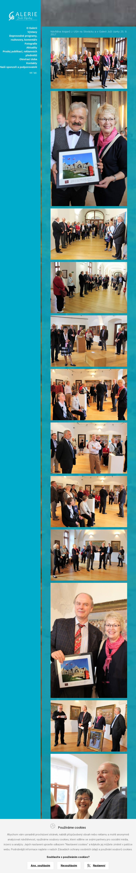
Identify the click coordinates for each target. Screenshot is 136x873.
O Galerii (32, 28)
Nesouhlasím (69, 865)
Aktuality (31, 47)
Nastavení (99, 865)
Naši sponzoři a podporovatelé (18, 67)
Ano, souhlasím (40, 865)
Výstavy (32, 32)
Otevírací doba (28, 59)
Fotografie (31, 43)
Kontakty (31, 63)
